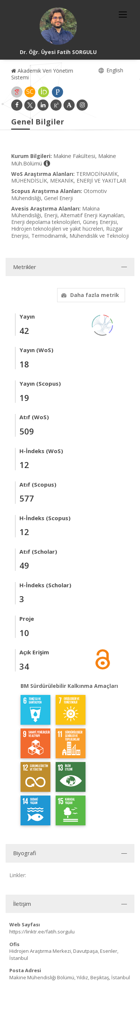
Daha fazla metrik (89, 294)
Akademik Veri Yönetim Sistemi (42, 74)
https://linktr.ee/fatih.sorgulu (42, 931)
